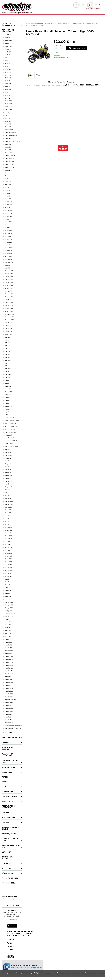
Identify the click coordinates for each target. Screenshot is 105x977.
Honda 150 (8, 196)
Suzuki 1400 (8, 573)
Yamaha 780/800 (10, 700)
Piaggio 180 (8, 472)
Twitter (7, 943)
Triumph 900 (9, 605)
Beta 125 (7, 63)
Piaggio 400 (8, 484)
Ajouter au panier (79, 48)
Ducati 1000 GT (9, 158)
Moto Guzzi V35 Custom (12, 420)
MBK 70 (7, 412)
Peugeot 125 (8, 458)
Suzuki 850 (8, 553)
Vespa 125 (8, 625)
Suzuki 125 (8, 513)
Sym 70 (7, 582)
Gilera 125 (8, 178)
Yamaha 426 (9, 671)
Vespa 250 (8, 633)
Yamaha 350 (9, 662)
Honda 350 (8, 210)
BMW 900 (8, 89)
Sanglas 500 (9, 504)
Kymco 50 (8, 380)
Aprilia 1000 (8, 55)
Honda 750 (8, 236)
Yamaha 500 (9, 676)
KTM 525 (7, 354)
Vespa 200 (8, 630)
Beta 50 (7, 58)
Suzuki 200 (8, 518)
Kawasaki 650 (9, 302)
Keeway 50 (8, 334)
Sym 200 (8, 590)
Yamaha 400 (9, 668)
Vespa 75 (7, 622)
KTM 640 (7, 360)
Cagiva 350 (8, 109)
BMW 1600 (8, 106)
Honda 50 (8, 187)
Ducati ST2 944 (9, 161)
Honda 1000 (8, 245)
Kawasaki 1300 (9, 323)
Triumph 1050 (9, 611)
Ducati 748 (8, 138)
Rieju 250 (8, 498)
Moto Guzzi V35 (9, 418)
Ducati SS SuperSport (11, 135)
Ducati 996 (8, 147)
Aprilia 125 (8, 37)
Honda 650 (8, 230)
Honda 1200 (8, 251)
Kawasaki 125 (9, 271)
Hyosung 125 (9, 262)
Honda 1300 (8, 253)
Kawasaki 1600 (9, 331)
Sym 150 (7, 587)
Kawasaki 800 (9, 308)
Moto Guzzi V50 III (10, 423)
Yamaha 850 (9, 702)
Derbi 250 (8, 124)
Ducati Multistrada (10, 132)
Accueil (28, 23)
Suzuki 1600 (9, 576)
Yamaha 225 (9, 656)
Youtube (7, 950)
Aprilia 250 (8, 40)
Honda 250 (8, 204)
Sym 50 (7, 579)
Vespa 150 (8, 627)
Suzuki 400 (8, 530)
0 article (82, 5)
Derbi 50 (7, 115)
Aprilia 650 (8, 46)
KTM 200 (7, 340)
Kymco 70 (8, 383)
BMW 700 (8, 78)
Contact (97, 5)
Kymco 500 (8, 403)
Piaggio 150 (8, 469)
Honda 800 (8, 239)
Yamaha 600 (9, 685)
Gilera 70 (7, 176)
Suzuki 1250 (8, 567)
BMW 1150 (8, 98)
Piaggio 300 (8, 481)
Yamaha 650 (9, 688)
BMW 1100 (8, 95)
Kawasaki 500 (9, 291)
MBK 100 (7, 415)
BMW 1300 (8, 104)
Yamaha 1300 (9, 717)
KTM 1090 (8, 371)
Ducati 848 (8, 144)
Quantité (58, 45)
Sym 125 (7, 585)
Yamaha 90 (8, 648)
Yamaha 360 (9, 665)
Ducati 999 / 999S (10, 155)
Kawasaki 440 (9, 282)
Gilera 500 (8, 184)
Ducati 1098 (8, 170)
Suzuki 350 (8, 524)
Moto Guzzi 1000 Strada (12, 441)
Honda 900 (8, 242)
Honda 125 (8, 193)
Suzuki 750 (8, 547)
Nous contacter (12, 920)
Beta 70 (7, 60)
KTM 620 (7, 357)
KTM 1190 (8, 374)
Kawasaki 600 (9, 297)
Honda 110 (8, 190)
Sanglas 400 (9, 501)
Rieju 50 (7, 490)
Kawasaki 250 (9, 274)
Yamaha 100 (9, 651)
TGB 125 (7, 599)
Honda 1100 (8, 248)
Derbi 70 (7, 118)
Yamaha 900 (9, 705)
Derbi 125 (8, 121)
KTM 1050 (8, 369)
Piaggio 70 (8, 464)
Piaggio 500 (8, 487)
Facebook (8, 940)
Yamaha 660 (9, 691)
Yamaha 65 (8, 642)
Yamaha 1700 (9, 723)
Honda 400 (8, 216)
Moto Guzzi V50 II (10, 435)
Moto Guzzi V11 (9, 443)
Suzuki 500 (8, 536)
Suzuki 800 (8, 550)
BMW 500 (8, 69)
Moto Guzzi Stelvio (10, 432)
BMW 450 (8, 66)
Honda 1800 (8, 259)
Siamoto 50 (8, 507)
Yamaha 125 (8, 653)
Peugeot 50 (8, 449)
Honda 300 (8, 207)
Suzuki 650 (8, 544)
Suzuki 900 (8, 556)
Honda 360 (8, 213)
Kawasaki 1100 (9, 317)
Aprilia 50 (8, 34)
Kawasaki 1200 (9, 320)
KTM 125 (7, 337)
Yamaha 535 (9, 679)
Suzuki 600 (8, 541)
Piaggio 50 (8, 461)
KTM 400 (7, 346)
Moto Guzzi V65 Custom (12, 426)
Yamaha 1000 (9, 708)
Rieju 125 (7, 495)
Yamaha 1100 (9, 711)
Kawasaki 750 (9, 305)
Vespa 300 (8, 636)
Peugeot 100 (9, 455)
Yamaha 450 (9, 674)
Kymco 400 (8, 400)
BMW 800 (8, 83)
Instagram (8, 946)
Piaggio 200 (8, 475)
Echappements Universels (13, 728)
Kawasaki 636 (9, 299)
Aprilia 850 (8, 52)
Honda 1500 (8, 256)
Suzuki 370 (8, 527)
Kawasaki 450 (9, 285)
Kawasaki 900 (9, 311)
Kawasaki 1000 (9, 314)
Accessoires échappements (13, 725)
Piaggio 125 (8, 467)
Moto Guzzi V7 (9, 438)
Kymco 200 (8, 392)
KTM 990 (7, 366)
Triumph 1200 (9, 616)
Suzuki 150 (8, 515)
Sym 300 (8, 596)
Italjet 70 (7, 268)
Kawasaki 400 (9, 279)
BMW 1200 (8, 101)
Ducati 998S (8, 153)
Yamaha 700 (9, 694)
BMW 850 (8, 86)
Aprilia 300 (8, 43)
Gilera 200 (8, 181)
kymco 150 (8, 389)
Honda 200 (8, 202)
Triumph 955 (9, 608)
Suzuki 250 (8, 521)
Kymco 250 (8, 395)
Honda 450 (8, 219)
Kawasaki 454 (9, 288)
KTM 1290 (8, 377)
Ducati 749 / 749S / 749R (12, 141)
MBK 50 (7, 409)
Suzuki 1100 (8, 562)
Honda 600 (8, 227)
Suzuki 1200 (9, 564)
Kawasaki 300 (9, 276)
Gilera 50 (7, 173)
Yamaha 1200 (9, 714)
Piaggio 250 (8, 478)
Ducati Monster (9, 130)
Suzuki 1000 (9, 559)
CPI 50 (7, 112)
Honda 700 (8, 233)
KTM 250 (7, 343)
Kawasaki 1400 (9, 325)
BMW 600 (8, 72)
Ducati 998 (8, 150)
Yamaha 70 (8, 645)
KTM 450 (7, 348)
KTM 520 (7, 351)
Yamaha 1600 (9, 720)
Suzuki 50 (8, 510)
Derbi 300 (8, 127)
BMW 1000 (8, 92)
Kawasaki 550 (9, 294)
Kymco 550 (8, 406)
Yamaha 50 (8, 639)
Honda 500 (8, 222)
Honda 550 (8, 225)
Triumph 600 (9, 602)
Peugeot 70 (8, 452)
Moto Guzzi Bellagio (11, 429)
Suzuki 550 (8, 539)
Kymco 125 (8, 386)
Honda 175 (8, 199)
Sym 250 (7, 593)
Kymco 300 (8, 397)
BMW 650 (8, 75)
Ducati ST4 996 (9, 167)
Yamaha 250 (9, 659)
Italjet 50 (7, 265)
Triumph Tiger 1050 (11, 613)
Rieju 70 (7, 492)
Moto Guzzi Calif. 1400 (11, 446)
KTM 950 (7, 363)
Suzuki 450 (8, 533)
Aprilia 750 (8, 49)
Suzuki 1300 (9, 570)
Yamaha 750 (9, 697)
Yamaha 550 (9, 682)
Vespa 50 (7, 619)
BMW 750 (8, 81)
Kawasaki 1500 (9, 328)
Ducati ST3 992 (9, 164)
